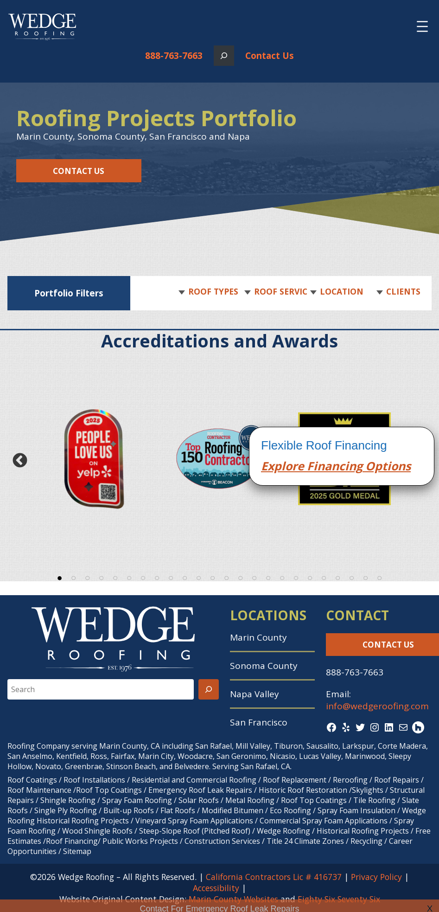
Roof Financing (72, 841)
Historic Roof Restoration (303, 790)
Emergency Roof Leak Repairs (200, 790)
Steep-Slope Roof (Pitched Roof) (194, 831)
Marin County (258, 637)
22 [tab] (351, 576)
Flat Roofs (177, 810)
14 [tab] (240, 576)
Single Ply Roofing (65, 810)
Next (419, 461)
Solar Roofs (199, 800)
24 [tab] (379, 576)
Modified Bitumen (232, 810)
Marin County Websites (233, 899)
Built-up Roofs (128, 810)
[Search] (208, 689)
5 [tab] (115, 576)
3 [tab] (87, 576)
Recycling (366, 841)
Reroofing (350, 780)
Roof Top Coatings (109, 790)
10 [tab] (185, 576)
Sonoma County (263, 666)
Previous (20, 461)
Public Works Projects (140, 841)
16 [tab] (268, 576)
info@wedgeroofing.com (377, 706)
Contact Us (269, 56)
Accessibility (216, 887)
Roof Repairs (396, 780)
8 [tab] (157, 576)
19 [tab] (310, 576)
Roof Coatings (32, 780)
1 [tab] (59, 576)
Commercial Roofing (221, 780)
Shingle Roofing (67, 800)
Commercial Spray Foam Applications (324, 821)
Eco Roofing (290, 810)
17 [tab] (282, 576)
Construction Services (222, 841)
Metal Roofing (250, 800)
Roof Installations (94, 780)
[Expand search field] (224, 55)
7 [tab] (143, 576)
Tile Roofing (374, 800)
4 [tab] (101, 576)
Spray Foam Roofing (137, 800)
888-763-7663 (174, 56)
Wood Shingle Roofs (97, 831)
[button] (211, 292)
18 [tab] (296, 576)
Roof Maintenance (39, 790)
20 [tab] (324, 576)
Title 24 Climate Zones (305, 841)
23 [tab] (365, 576)
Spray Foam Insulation (356, 810)
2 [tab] (73, 576)
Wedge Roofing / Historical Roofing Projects (333, 831)
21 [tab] (338, 576)
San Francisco (258, 722)
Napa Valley (254, 694)
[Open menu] (422, 26)
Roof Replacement (294, 780)
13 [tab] (226, 576)
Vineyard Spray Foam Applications (194, 821)
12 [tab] (212, 576)
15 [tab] (254, 576)
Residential (151, 780)
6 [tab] (129, 576)
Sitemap (77, 851)
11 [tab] (199, 576)
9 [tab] (171, 576)
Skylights (367, 790)
